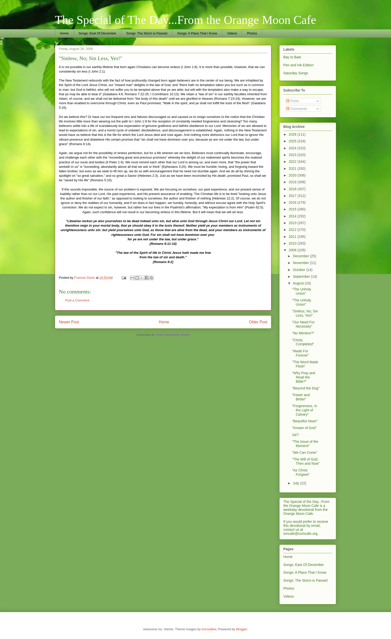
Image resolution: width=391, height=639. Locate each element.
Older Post (258, 322)
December (301, 256)
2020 (293, 175)
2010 (293, 243)
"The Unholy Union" (301, 291)
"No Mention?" (303, 333)
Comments (296, 109)
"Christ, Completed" (303, 342)
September (302, 276)
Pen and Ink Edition (298, 65)
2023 (293, 155)
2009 (293, 250)
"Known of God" (304, 428)
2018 (293, 189)
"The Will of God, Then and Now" (306, 461)
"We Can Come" (304, 453)
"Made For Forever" (300, 353)
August (298, 283)
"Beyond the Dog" (305, 388)
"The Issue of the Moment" (305, 444)
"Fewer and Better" (301, 397)
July (296, 483)
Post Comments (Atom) (173, 335)
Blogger (241, 629)
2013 (293, 223)
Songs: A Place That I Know (197, 33)
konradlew (209, 629)
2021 (293, 169)
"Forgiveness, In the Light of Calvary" (304, 410)
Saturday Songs (295, 73)
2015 (293, 209)
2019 (293, 182)
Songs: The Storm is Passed (146, 33)
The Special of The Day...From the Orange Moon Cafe (185, 19)
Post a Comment (77, 300)
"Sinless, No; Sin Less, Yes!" (305, 313)
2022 (293, 162)
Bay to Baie (292, 57)
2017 (293, 196)
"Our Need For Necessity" (303, 324)
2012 (293, 230)
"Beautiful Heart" (305, 421)
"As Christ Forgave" (301, 472)
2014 (293, 216)
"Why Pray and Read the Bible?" (303, 377)
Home (64, 33)
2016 (293, 202)
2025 (293, 141)
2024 (293, 148)
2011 (293, 237)
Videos (232, 33)
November (301, 263)
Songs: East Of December (97, 33)
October (299, 270)
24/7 (295, 435)
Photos (252, 33)
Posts (292, 101)
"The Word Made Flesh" (305, 364)
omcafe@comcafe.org (300, 534)
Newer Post (69, 322)
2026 (293, 134)
